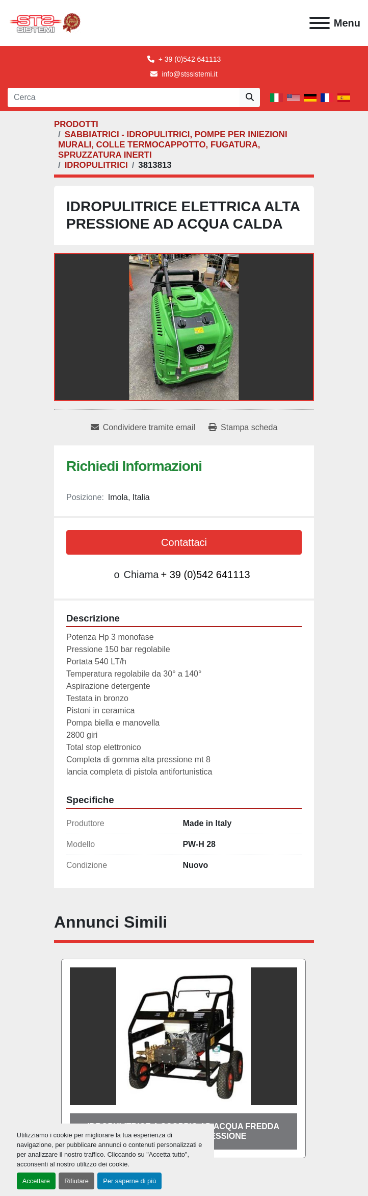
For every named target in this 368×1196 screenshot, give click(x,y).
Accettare (36, 1181)
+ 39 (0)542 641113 (190, 59)
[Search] (124, 97)
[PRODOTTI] (76, 124)
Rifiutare (76, 1181)
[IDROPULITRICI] (96, 165)
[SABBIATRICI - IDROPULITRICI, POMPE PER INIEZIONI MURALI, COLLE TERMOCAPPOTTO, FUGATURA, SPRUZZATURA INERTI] (172, 145)
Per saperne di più (129, 1181)
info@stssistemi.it (189, 74)
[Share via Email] (143, 427)
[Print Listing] (243, 427)
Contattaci (184, 542)
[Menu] (319, 23)
